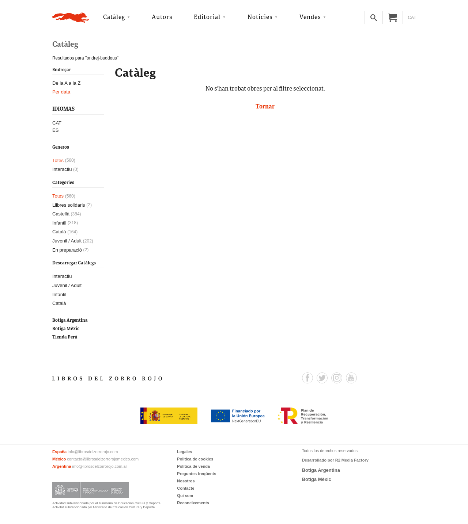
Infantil (59, 223)
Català (59, 231)
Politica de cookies (195, 459)
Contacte (185, 488)
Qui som (185, 495)
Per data (61, 92)
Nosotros (186, 481)
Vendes (310, 17)
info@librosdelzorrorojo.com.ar (99, 466)
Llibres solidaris (68, 205)
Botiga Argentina (70, 320)
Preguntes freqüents (196, 473)
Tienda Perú (64, 337)
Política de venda (193, 466)
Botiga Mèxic (65, 329)
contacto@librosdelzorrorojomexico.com (103, 459)
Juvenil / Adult (67, 241)
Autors (162, 17)
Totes (58, 160)
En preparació (67, 250)
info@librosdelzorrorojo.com (93, 452)
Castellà (60, 214)
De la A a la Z (66, 83)
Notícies (260, 17)
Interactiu (62, 169)
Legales (184, 452)
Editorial (207, 17)
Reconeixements (193, 503)
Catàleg (114, 17)
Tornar (265, 107)
